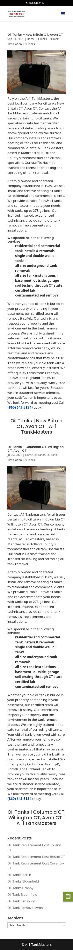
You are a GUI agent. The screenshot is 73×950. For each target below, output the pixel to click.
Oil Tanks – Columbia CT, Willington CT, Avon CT (35, 449)
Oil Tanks (29, 44)
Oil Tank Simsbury (21, 901)
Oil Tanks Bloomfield (23, 881)
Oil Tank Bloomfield (22, 894)
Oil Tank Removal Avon (25, 907)
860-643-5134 (36, 3)
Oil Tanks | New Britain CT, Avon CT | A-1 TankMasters (36, 426)
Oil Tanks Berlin (19, 874)
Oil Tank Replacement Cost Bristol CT (36, 856)
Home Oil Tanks (37, 39)
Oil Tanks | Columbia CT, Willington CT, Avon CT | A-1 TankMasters (36, 817)
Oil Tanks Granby (20, 888)
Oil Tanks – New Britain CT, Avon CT (35, 34)
